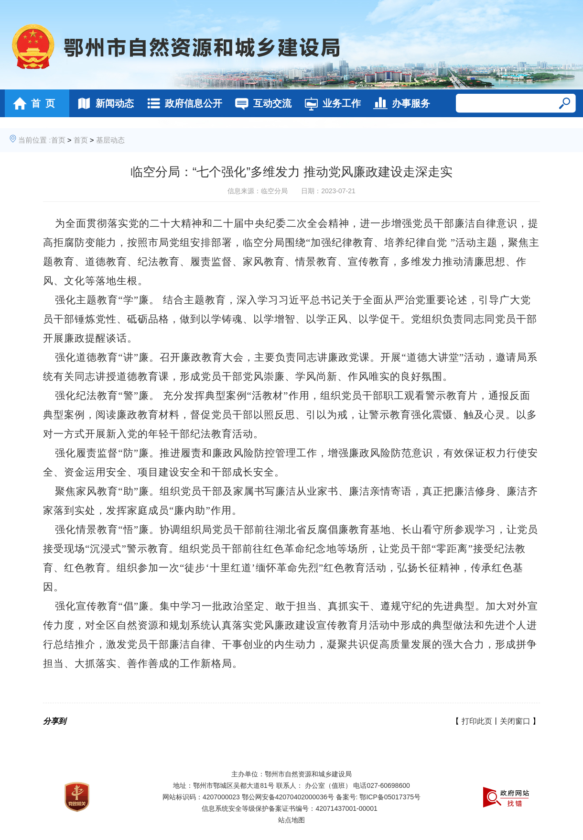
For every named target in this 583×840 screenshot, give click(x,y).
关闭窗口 (515, 721)
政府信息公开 (181, 103)
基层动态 (110, 140)
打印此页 (477, 721)
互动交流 (261, 103)
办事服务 (399, 103)
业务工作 (330, 103)
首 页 (31, 103)
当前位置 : (34, 140)
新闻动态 (103, 103)
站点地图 (291, 820)
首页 (58, 140)
